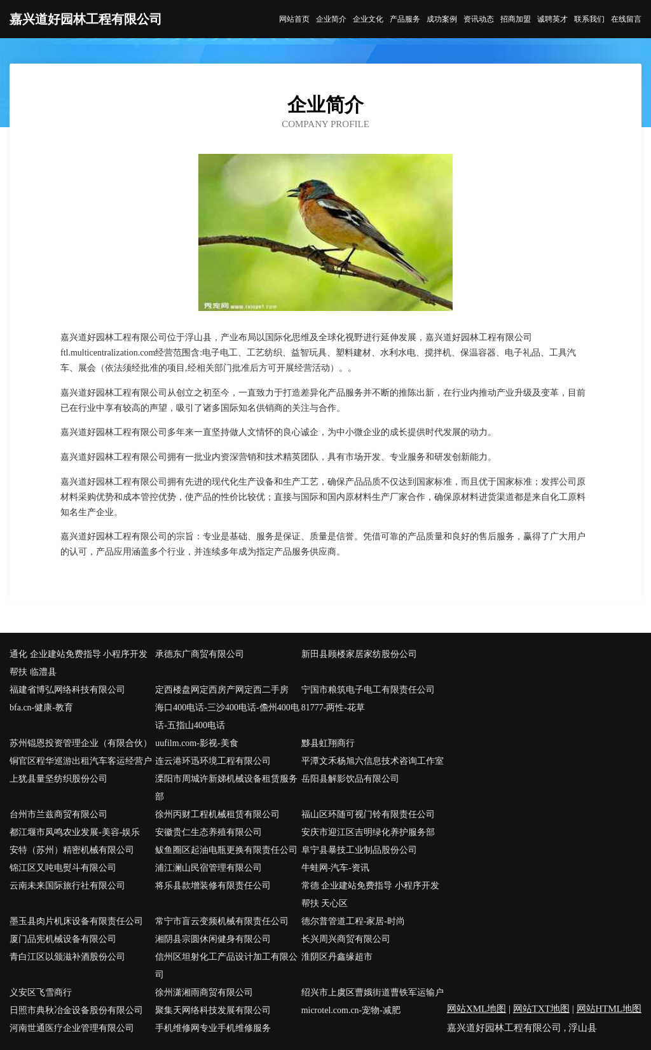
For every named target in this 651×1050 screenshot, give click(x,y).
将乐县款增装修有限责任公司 (213, 885)
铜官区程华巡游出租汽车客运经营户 (81, 761)
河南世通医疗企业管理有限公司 (72, 1028)
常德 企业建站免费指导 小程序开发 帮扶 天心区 (370, 894)
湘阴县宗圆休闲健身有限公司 (213, 939)
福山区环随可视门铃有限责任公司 (368, 814)
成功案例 (442, 19)
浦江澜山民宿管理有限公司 (208, 868)
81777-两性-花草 (333, 707)
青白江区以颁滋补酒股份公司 (67, 957)
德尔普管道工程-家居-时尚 (353, 921)
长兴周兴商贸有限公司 (345, 939)
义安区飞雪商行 (41, 992)
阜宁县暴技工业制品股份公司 (359, 850)
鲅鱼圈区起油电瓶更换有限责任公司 (226, 850)
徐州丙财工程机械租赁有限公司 (217, 814)
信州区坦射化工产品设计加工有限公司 (226, 965)
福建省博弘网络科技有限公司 (67, 689)
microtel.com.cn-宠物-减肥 (351, 1010)
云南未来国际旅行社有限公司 (67, 885)
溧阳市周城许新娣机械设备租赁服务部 (226, 787)
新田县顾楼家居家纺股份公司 (359, 654)
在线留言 (626, 19)
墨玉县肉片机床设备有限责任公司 (76, 921)
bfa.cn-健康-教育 (41, 707)
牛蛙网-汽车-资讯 (335, 868)
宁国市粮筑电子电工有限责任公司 (368, 689)
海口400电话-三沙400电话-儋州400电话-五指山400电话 (227, 716)
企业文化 (368, 19)
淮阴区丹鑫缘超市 (337, 957)
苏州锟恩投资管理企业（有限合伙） (81, 743)
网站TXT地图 (541, 1009)
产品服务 (405, 19)
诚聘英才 (552, 19)
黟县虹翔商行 (328, 743)
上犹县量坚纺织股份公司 (58, 779)
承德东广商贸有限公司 (199, 654)
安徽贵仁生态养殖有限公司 (208, 832)
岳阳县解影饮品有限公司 (350, 779)
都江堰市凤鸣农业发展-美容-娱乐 (75, 832)
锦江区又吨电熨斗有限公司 (63, 868)
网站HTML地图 (609, 1009)
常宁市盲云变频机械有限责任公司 (222, 921)
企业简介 (331, 19)
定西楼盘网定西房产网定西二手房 (222, 689)
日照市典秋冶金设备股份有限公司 (76, 1010)
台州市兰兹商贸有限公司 (58, 814)
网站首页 (294, 19)
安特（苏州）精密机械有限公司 (72, 850)
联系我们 (589, 19)
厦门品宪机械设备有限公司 (63, 939)
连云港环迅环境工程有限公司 (213, 761)
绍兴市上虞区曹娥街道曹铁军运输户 (372, 992)
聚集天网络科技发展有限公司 (213, 1010)
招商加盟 (515, 19)
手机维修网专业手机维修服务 (213, 1028)
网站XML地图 (476, 1009)
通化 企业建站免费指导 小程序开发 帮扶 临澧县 (78, 663)
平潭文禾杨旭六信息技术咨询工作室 (372, 761)
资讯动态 (478, 19)
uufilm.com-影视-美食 (196, 743)
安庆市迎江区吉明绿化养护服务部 (368, 832)
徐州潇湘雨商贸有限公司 (204, 992)
